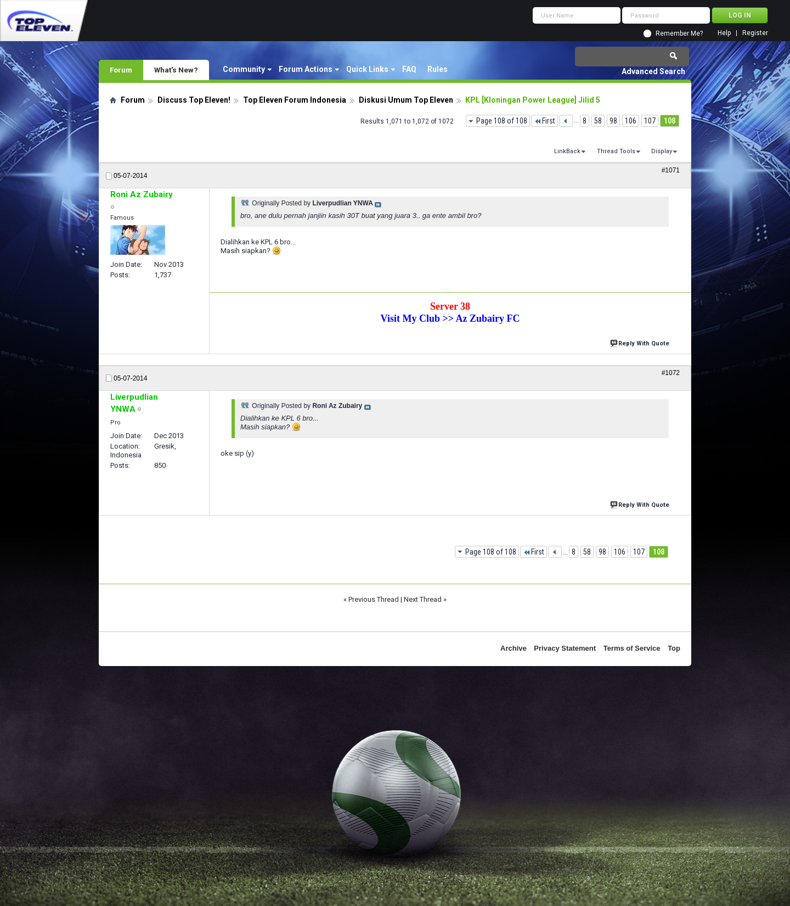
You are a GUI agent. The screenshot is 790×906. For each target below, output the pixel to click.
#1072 (671, 373)
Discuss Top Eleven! (193, 100)
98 (613, 120)
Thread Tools (616, 151)
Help (724, 33)
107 (650, 120)
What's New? (176, 69)
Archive (513, 648)
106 (630, 120)
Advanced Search (653, 71)
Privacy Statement (565, 648)
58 (598, 120)
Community (244, 69)
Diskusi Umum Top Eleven (406, 100)
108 (669, 120)
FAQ (409, 69)
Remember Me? (679, 33)
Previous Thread (373, 599)
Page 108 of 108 (501, 120)
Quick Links (367, 69)
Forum (121, 69)
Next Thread (423, 599)
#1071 (671, 170)
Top (674, 648)
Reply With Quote (640, 342)
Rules (437, 69)
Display (661, 151)
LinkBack (567, 151)
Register (755, 33)
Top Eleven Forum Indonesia (294, 100)
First (544, 120)
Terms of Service (632, 648)
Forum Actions (305, 69)
